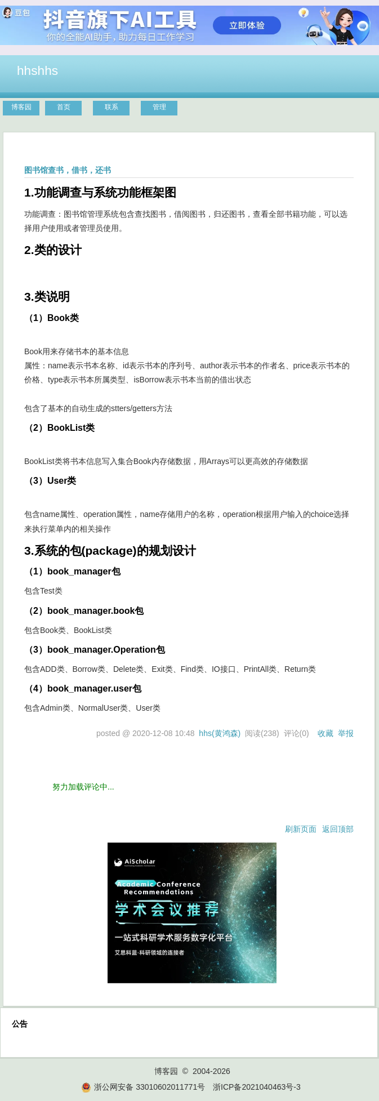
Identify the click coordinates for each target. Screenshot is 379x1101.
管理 (159, 107)
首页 (63, 107)
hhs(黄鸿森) (219, 733)
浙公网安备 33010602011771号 (143, 1086)
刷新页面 (300, 828)
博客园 (21, 107)
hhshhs (37, 70)
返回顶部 (338, 828)
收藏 (325, 733)
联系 (111, 107)
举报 (346, 733)
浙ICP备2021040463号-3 (257, 1086)
